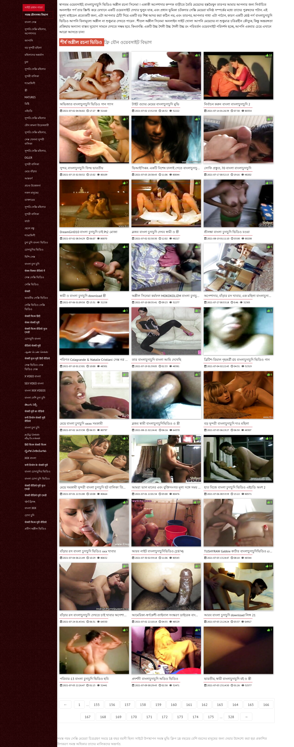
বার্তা (27, 221)
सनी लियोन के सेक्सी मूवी (36, 465)
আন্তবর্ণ (29, 178)
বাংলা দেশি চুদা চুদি (35, 397)
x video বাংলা (33, 376)
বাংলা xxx (30, 508)
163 (220, 704)
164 (235, 704)
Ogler (28, 157)
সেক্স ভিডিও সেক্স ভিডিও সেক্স (34, 367)
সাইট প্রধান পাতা (34, 7)
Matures (30, 97)
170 (134, 716)
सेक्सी (27, 291)
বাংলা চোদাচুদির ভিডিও (38, 471)
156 (112, 704)
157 (127, 704)
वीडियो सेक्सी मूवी (33, 345)
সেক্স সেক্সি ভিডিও (34, 277)
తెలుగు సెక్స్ (31, 404)
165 (251, 704)
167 (88, 716)
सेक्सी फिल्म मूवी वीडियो (36, 522)
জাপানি (29, 40)
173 (180, 716)
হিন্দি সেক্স (30, 256)
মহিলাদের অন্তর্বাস (34, 55)
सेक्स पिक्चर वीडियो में (35, 271)
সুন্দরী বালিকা (32, 76)
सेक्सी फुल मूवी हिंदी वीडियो (37, 358)
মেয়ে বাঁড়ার (31, 171)
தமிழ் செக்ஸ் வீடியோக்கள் (32, 436)
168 (103, 716)
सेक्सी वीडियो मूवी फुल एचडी (35, 487)
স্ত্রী (26, 90)
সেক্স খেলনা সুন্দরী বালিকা (34, 141)
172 (165, 716)
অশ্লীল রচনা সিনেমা (126, 4)
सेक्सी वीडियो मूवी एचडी (36, 495)
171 (149, 716)
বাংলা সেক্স (30, 22)
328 (231, 716)
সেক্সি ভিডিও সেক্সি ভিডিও (35, 307)
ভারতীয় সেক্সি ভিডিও (36, 298)
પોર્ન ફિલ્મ (30, 501)
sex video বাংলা (34, 383)
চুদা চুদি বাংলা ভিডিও (36, 242)
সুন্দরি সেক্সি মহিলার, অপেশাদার (35, 31)
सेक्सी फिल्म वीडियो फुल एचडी (36, 330)
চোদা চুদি (29, 515)
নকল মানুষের (31, 192)
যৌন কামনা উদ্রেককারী (37, 125)
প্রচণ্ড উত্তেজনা (33, 185)
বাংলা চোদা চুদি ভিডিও (37, 478)
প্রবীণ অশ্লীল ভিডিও (35, 528)
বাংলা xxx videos (35, 390)
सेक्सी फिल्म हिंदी (32, 316)
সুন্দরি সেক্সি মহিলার (35, 69)
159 (158, 704)
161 (189, 704)
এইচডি (28, 111)
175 (211, 716)
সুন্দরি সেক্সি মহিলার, (35, 132)
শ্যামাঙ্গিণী (30, 83)
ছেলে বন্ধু (29, 228)
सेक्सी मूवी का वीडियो (34, 411)
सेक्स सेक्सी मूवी (32, 322)
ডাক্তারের (30, 200)
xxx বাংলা (30, 458)
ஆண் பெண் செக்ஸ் (36, 352)
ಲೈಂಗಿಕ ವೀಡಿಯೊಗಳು (35, 451)
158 (143, 704)
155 (97, 704)
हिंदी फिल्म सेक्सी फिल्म (35, 444)
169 (118, 716)
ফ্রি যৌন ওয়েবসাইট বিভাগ (128, 42)
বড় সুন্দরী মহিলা (33, 47)
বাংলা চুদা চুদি (32, 264)
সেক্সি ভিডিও (32, 284)
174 (195, 716)
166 (266, 704)
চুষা (26, 62)
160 (174, 704)
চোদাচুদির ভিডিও (34, 249)
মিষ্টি (27, 104)
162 (205, 704)
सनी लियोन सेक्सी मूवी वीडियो (35, 419)
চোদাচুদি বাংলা (33, 338)
